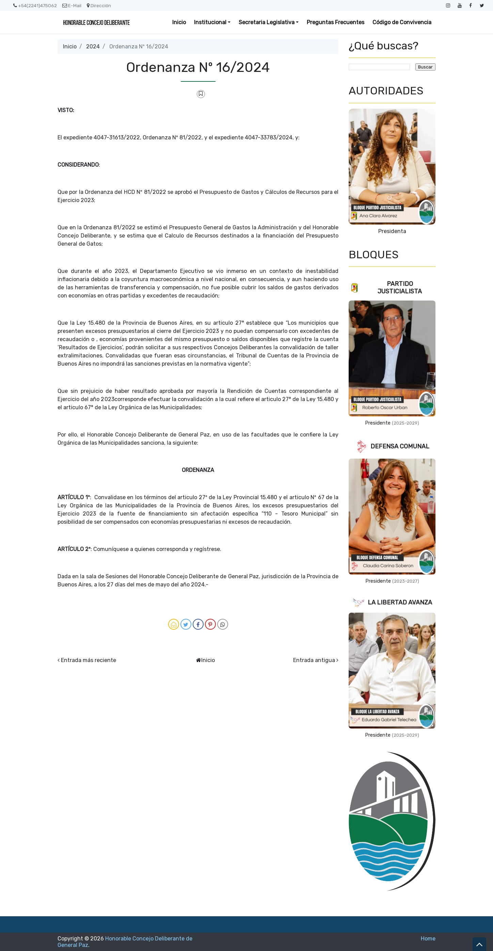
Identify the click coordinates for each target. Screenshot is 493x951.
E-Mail (71, 5)
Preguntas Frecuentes (335, 22)
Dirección (99, 5)
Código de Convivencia (401, 22)
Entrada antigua (314, 660)
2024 (93, 46)
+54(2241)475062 (35, 5)
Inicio (179, 22)
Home (428, 938)
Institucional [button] (210, 22)
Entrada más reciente (88, 660)
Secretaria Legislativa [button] (267, 22)
